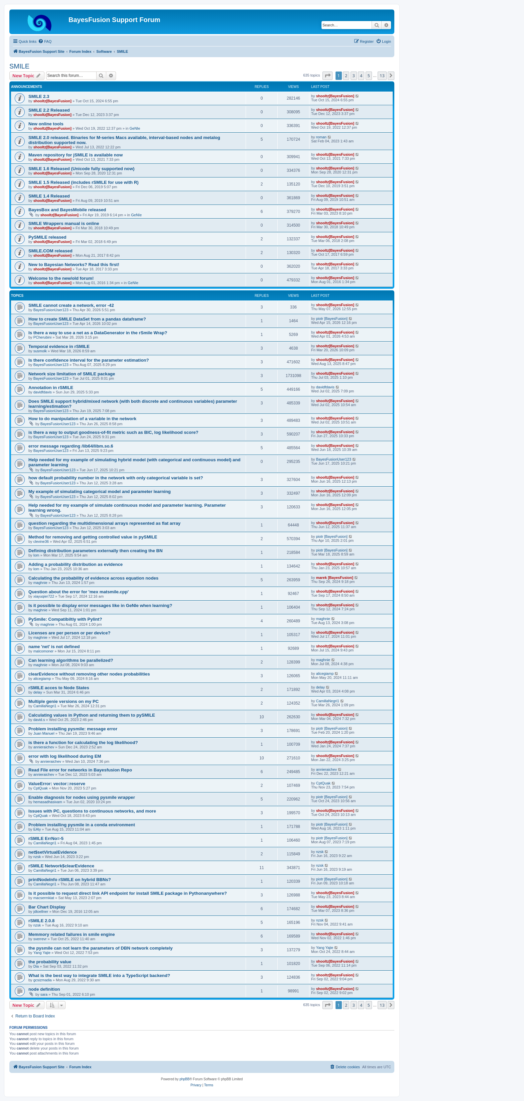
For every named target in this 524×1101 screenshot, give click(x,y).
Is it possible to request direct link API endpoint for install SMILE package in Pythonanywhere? (127, 893)
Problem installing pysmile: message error (72, 728)
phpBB (184, 1079)
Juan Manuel (43, 733)
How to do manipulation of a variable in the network (82, 418)
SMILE (19, 66)
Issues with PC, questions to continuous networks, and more (92, 811)
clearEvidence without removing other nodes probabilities (89, 674)
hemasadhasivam (47, 802)
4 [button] (361, 76)
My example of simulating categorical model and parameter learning (99, 491)
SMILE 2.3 (38, 96)
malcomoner (43, 651)
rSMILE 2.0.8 (41, 920)
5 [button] (369, 76)
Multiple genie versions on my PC (63, 701)
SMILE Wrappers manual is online (63, 223)
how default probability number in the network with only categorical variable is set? (115, 477)
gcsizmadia (42, 980)
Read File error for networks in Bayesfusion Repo (80, 769)
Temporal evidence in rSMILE (59, 346)
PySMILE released (47, 237)
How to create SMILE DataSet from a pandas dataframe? (87, 319)
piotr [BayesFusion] (332, 319)
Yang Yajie (41, 953)
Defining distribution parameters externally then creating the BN (95, 550)
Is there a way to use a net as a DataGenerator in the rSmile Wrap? (97, 332)
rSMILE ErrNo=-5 (45, 838)
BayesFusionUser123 (51, 310)
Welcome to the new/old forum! (61, 278)
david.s (39, 720)
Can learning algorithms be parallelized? (70, 660)
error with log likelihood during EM (64, 756)
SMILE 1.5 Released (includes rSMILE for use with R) (83, 182)
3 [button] (354, 76)
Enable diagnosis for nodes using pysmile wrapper (81, 797)
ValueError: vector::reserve (56, 783)
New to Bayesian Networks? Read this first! (73, 264)
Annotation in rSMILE (50, 387)
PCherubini (42, 337)
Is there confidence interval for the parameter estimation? (88, 360)
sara (43, 994)
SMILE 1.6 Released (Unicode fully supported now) (81, 168)
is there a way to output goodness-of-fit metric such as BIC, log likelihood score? (113, 432)
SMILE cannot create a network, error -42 (71, 305)
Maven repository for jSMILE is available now (75, 154)
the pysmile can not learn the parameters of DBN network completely (100, 948)
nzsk (37, 857)
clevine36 (41, 541)
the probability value (49, 961)
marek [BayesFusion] (334, 578)
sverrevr (40, 939)
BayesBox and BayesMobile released (67, 209)
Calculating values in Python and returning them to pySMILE (91, 715)
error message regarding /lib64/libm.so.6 (70, 446)
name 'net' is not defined (54, 646)
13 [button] (382, 76)
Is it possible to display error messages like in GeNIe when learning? (100, 605)
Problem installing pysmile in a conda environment (81, 824)
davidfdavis (42, 392)
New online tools (45, 123)
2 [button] (346, 76)
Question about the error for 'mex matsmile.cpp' (78, 591)
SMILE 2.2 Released (49, 110)
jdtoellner (40, 911)
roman (321, 137)
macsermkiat (43, 898)
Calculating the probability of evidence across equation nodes (93, 578)
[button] (327, 76)
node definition (44, 989)
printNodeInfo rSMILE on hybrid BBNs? (69, 879)
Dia (36, 966)
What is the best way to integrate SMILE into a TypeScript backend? (99, 975)
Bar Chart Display (47, 906)
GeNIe (134, 128)
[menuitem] (44, 41)
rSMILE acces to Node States (58, 687)
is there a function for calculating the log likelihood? (83, 742)
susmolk (40, 351)
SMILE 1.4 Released (49, 196)
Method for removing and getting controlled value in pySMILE (92, 536)
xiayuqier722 (43, 596)
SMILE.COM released (50, 250)
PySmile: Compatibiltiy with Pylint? (65, 619)
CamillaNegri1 (44, 706)
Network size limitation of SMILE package (71, 373)
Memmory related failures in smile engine (71, 934)
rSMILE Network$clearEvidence (61, 865)
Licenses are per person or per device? (69, 632)
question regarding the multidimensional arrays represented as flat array (104, 523)
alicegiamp (42, 679)
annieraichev (43, 747)
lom (36, 555)
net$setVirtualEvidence (52, 852)
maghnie (40, 583)
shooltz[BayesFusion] (52, 101)
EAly (37, 829)
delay (37, 692)
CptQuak (40, 788)
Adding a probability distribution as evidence (75, 564)
